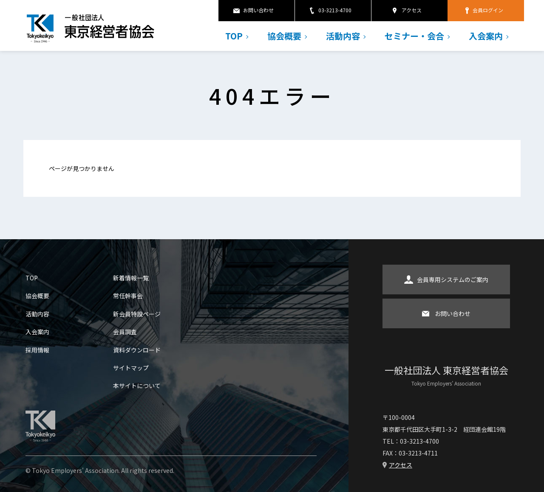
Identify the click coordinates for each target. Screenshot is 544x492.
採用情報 (37, 350)
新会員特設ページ (137, 314)
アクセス (412, 10)
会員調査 (125, 331)
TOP (234, 36)
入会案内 (486, 36)
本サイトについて (137, 385)
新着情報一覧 (131, 278)
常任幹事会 (128, 295)
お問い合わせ (258, 10)
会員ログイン (488, 10)
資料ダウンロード (137, 350)
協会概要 (284, 36)
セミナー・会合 (414, 36)
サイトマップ (131, 367)
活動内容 (343, 36)
